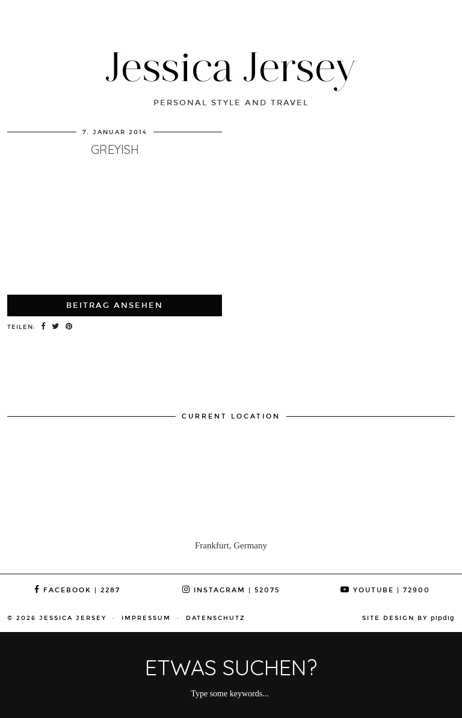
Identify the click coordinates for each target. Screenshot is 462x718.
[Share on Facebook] (43, 327)
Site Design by (408, 618)
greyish (115, 149)
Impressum (146, 618)
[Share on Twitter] (56, 327)
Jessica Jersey (231, 66)
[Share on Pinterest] (69, 327)
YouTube (385, 590)
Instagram (231, 590)
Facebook (77, 590)
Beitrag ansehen (114, 305)
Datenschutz (215, 618)
